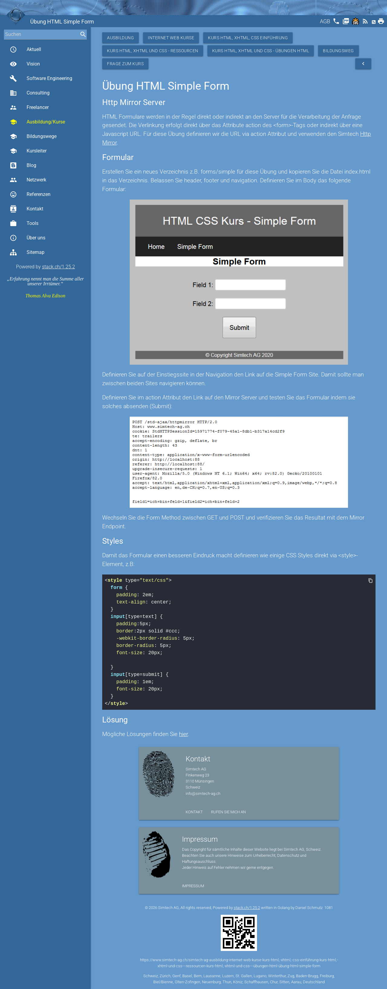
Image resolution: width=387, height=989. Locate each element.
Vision (25, 64)
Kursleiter (28, 151)
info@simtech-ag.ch (203, 793)
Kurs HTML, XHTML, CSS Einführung (248, 37)
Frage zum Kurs (125, 63)
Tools (24, 223)
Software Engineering (41, 78)
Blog (23, 165)
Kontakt (26, 209)
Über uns (27, 238)
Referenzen (30, 194)
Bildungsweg (338, 50)
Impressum (193, 886)
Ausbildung (120, 37)
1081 (328, 907)
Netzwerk (28, 180)
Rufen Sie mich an (228, 812)
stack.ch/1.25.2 (58, 267)
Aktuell (25, 49)
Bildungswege (33, 136)
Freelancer (29, 107)
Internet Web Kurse (171, 37)
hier (183, 734)
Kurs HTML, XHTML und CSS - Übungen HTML (260, 50)
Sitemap (27, 252)
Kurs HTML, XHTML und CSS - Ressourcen (152, 50)
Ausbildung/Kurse (37, 122)
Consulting (30, 93)
